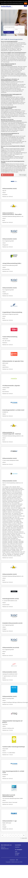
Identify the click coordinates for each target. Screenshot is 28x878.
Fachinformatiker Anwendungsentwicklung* (13, 746)
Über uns (3, 847)
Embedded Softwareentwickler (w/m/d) (12, 623)
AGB (17, 859)
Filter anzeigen (22, 174)
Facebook (17, 847)
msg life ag (4, 724)
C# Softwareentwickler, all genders (11, 385)
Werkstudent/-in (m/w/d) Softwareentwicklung (8, 795)
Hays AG (4, 190)
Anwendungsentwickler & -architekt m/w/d (13, 410)
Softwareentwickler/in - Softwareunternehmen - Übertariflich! (12, 213)
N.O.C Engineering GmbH (8, 241)
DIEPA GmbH (5, 363)
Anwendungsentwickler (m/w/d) (10, 598)
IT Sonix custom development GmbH (10, 460)
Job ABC (17, 854)
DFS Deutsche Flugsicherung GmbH (10, 314)
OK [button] (25, 3)
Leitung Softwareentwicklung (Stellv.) (11, 263)
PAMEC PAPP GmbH (6, 823)
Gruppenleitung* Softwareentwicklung (12, 312)
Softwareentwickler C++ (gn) (9, 821)
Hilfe (16, 851)
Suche (8, 32)
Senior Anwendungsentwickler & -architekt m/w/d (13, 771)
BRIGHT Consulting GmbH (8, 698)
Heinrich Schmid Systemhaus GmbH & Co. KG (12, 482)
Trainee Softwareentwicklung (9, 336)
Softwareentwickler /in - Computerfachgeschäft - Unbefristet (11, 433)
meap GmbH (5, 748)
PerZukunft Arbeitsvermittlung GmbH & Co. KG (12, 216)
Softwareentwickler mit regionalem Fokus (13, 361)
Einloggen (17, 853)
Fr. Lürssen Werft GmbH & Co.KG (9, 600)
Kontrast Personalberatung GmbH (10, 265)
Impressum (12, 859)
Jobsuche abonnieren (7, 174)
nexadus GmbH (5, 387)
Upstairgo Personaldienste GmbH (9, 674)
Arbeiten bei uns (4, 848)
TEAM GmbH (5, 338)
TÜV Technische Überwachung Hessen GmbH (12, 798)
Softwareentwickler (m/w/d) (9, 188)
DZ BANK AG (5, 412)
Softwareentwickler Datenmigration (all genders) (12, 721)
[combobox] (8, 29)
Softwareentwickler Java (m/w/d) (10, 647)
